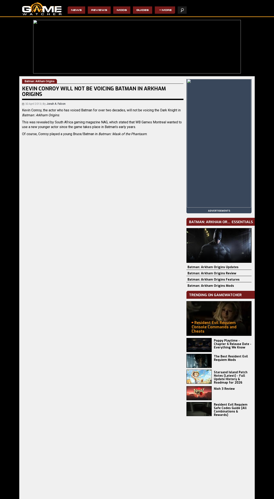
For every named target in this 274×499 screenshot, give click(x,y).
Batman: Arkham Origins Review (212, 273)
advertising (240, 493)
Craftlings (65, 488)
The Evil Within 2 (107, 488)
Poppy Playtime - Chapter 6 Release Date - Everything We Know (232, 344)
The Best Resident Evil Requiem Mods (231, 358)
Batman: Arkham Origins (62, 280)
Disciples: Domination (73, 494)
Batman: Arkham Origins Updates (213, 267)
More (167, 10)
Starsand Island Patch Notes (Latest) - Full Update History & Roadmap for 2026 (230, 377)
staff (204, 493)
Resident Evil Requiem (35, 488)
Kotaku (39, 285)
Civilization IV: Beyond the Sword (154, 488)
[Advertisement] (102, 355)
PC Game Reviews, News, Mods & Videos (42, 8)
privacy (191, 493)
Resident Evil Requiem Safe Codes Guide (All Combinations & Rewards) (230, 410)
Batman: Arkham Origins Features (214, 280)
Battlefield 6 (29, 491)
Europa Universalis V (34, 494)
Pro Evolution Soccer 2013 (150, 494)
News (76, 10)
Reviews (99, 10)
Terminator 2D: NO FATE (74, 491)
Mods (122, 10)
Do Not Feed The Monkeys (112, 494)
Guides (142, 10)
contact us (219, 493)
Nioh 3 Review (224, 389)
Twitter (66, 312)
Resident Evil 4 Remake (149, 491)
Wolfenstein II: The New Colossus (117, 491)
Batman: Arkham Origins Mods (211, 286)
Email (60, 312)
